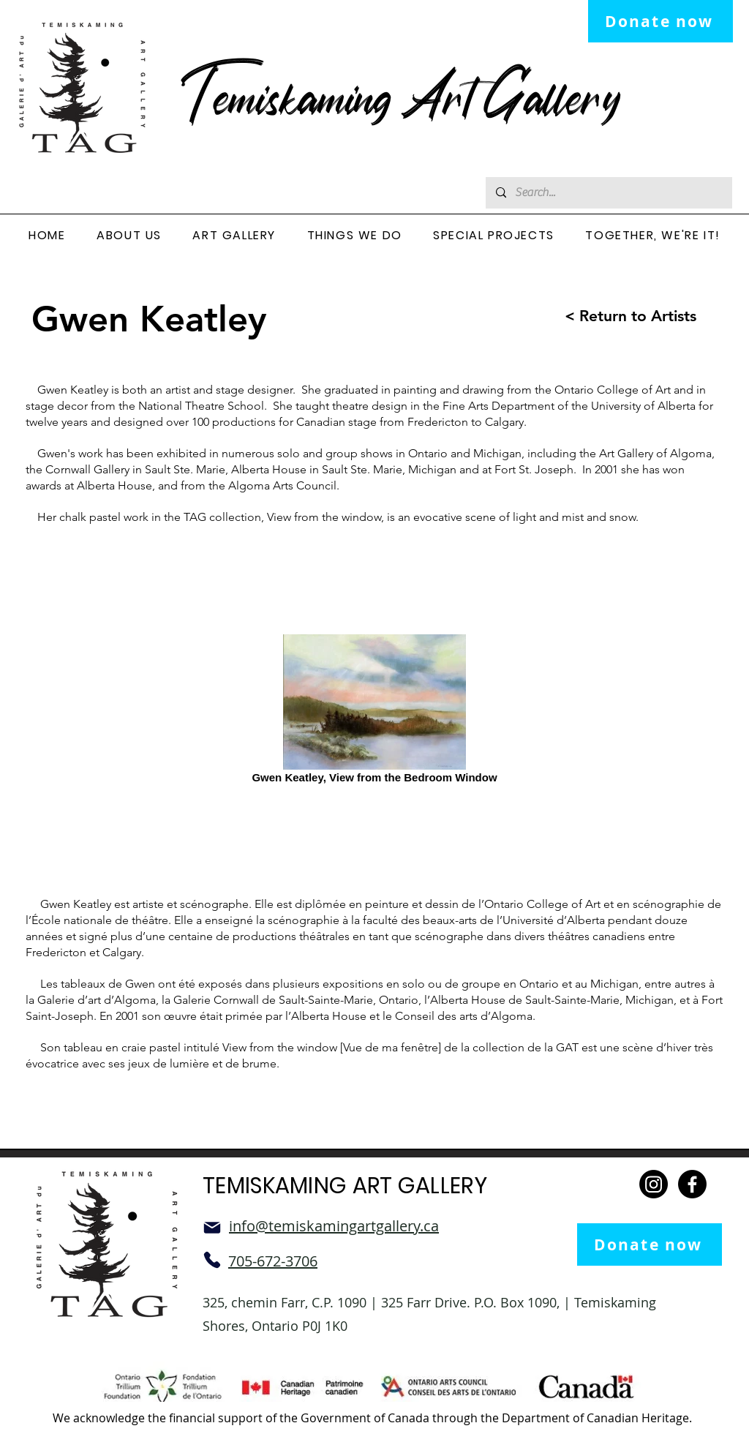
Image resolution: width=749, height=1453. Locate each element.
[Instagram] (653, 1184)
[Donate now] (660, 21)
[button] (129, 236)
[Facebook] (692, 1184)
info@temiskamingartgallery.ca (334, 1226)
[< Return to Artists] (617, 315)
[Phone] (212, 1259)
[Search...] (608, 193)
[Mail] (212, 1227)
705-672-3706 (272, 1261)
